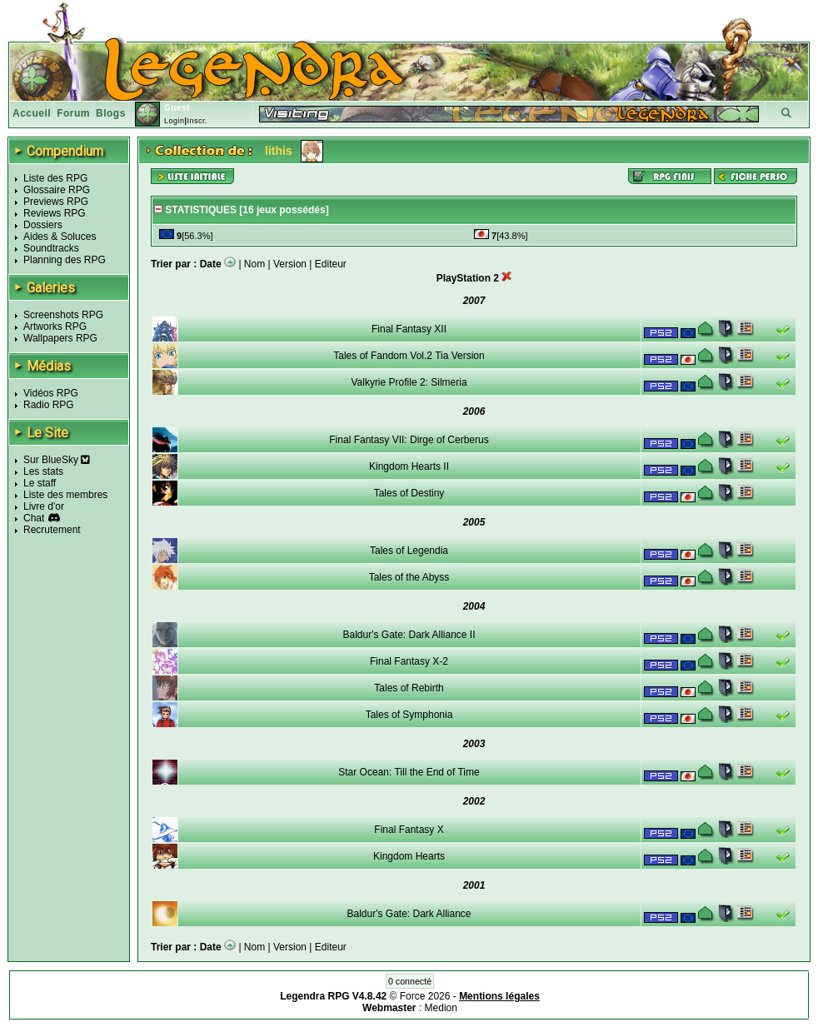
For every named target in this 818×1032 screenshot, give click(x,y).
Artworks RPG (55, 326)
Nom (254, 264)
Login (174, 121)
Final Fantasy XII (409, 329)
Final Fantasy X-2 (409, 661)
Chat (33, 518)
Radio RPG (48, 405)
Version (290, 264)
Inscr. (197, 121)
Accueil (31, 113)
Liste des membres (65, 495)
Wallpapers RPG (60, 338)
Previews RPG (55, 201)
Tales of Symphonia (409, 714)
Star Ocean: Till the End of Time (408, 772)
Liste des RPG (55, 178)
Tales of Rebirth (408, 688)
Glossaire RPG (56, 190)
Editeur (331, 264)
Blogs (111, 113)
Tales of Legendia (409, 550)
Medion (441, 1008)
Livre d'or (43, 506)
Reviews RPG (54, 213)
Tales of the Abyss (409, 577)
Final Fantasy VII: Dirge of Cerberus (408, 440)
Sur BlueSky (56, 460)
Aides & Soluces (59, 236)
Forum (73, 113)
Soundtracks (51, 248)
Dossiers (42, 225)
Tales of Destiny (409, 493)
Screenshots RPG (63, 315)
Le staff (39, 483)
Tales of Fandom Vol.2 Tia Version (408, 355)
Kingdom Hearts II (409, 466)
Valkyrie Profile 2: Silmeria (408, 382)
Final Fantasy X (408, 829)
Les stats (43, 471)
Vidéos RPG (50, 393)
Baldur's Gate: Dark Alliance (409, 914)
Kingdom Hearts (409, 856)
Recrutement (52, 530)
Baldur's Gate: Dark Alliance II (408, 635)
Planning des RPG (64, 260)
